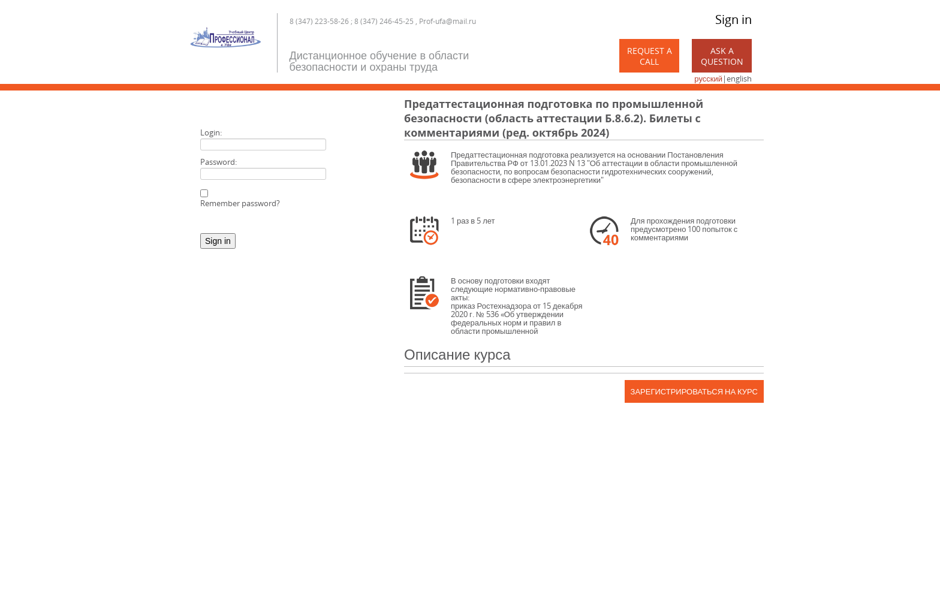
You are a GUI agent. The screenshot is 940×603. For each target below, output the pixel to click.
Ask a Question (722, 56)
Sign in (733, 19)
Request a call (649, 56)
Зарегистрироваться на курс (694, 391)
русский (708, 78)
